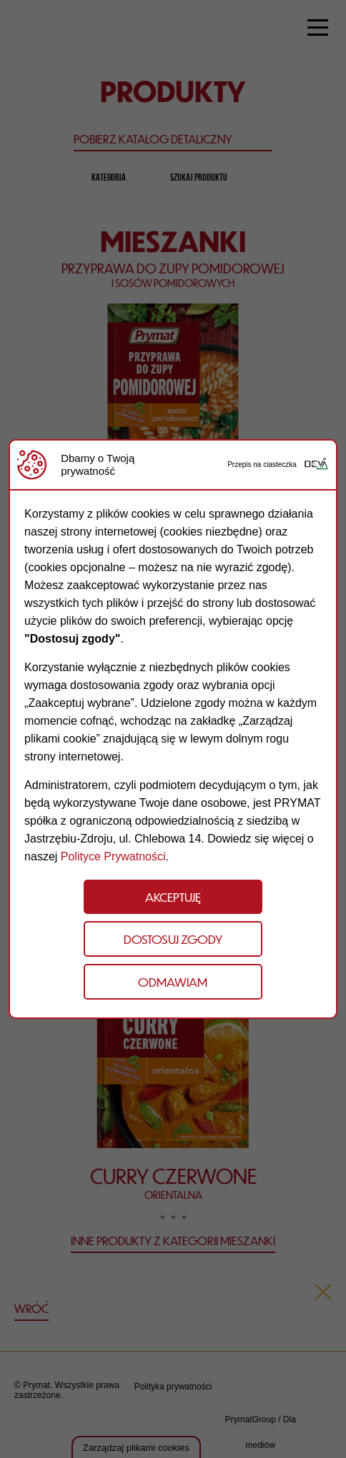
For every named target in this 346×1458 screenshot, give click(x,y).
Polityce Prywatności (113, 856)
